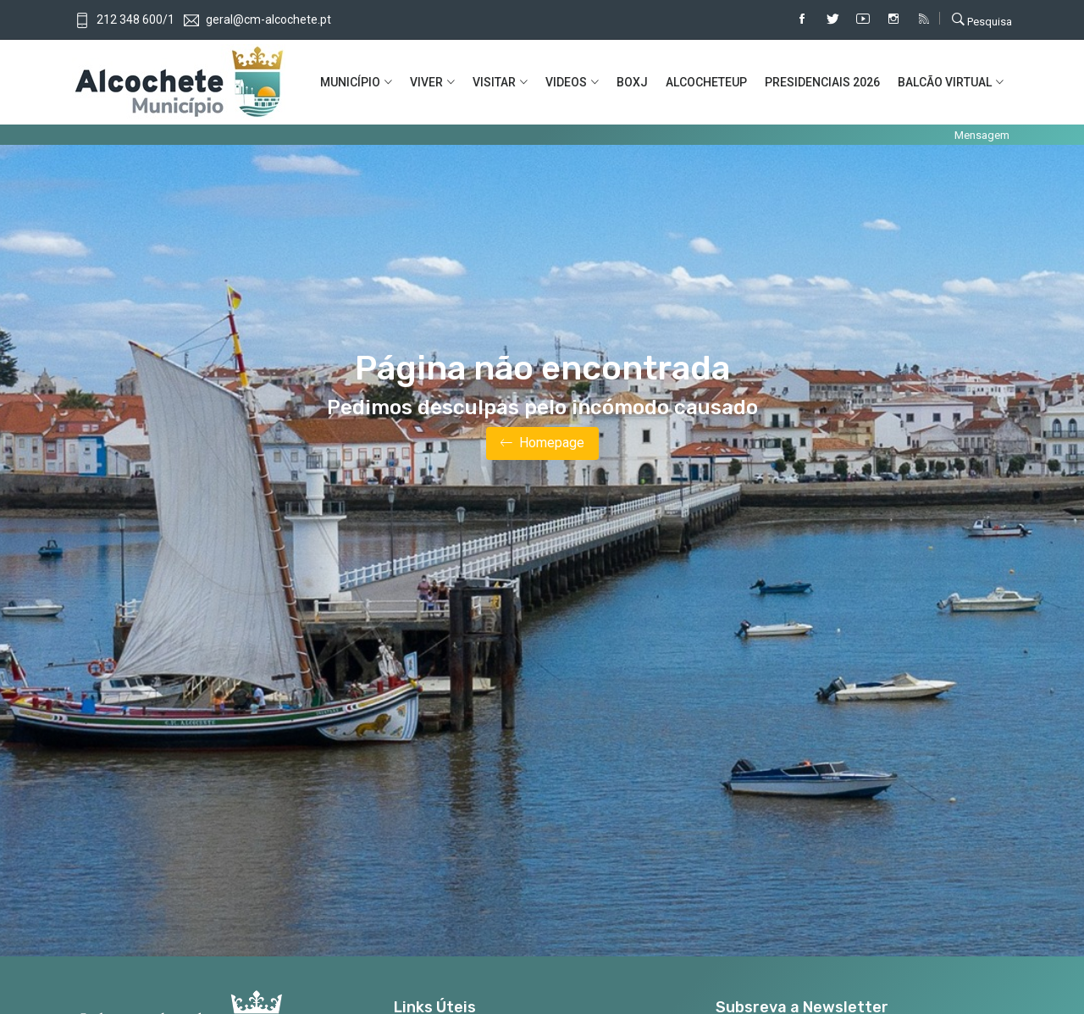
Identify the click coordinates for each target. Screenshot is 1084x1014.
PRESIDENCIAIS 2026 (822, 82)
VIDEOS (566, 82)
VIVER (426, 82)
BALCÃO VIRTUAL (945, 82)
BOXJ (632, 82)
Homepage (542, 443)
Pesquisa (982, 19)
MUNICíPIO (350, 82)
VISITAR (494, 82)
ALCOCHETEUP (706, 82)
